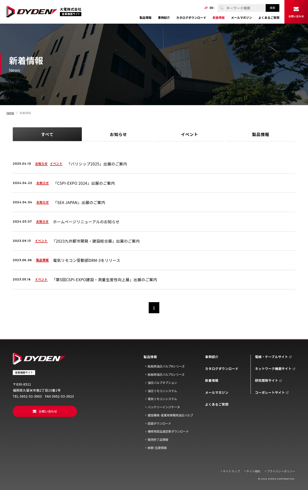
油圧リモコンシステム (162, 390)
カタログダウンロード (221, 368)
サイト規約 (253, 471)
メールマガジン (216, 392)
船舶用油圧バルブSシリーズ (166, 374)
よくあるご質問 (216, 404)
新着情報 (211, 380)
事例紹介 (211, 356)
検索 (272, 8)
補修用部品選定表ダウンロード (168, 431)
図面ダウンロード (159, 423)
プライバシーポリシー (281, 471)
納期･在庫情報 (157, 447)
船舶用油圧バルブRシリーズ (166, 366)
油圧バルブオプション (162, 382)
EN (212, 8)
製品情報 (150, 356)
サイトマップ (231, 471)
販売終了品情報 (158, 439)
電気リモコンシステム (162, 398)
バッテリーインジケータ (164, 407)
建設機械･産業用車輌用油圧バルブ (170, 415)
